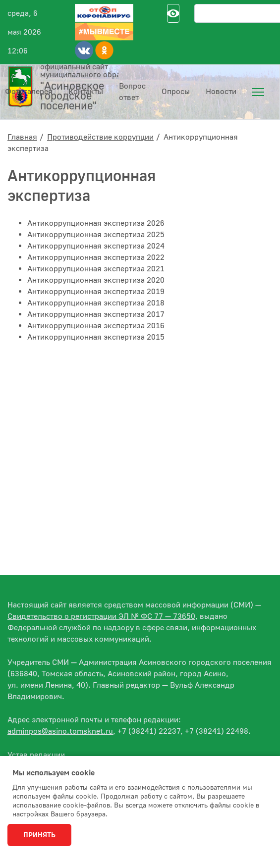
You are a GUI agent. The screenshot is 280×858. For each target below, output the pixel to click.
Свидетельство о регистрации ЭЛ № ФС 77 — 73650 (101, 616)
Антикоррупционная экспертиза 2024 (96, 246)
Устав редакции (36, 755)
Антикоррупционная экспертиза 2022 (96, 257)
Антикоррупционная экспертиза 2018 (96, 303)
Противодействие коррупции (100, 137)
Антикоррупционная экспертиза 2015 (96, 337)
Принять (39, 835)
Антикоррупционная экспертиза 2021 (96, 269)
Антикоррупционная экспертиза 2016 (96, 326)
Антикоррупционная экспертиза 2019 (96, 292)
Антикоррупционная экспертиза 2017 (96, 314)
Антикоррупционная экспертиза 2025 (96, 235)
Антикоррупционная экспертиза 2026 (96, 223)
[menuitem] (258, 92)
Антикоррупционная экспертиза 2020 (96, 280)
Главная (22, 137)
